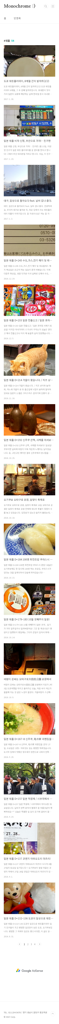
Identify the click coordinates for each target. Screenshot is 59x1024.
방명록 (17, 18)
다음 (39, 944)
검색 (45, 6)
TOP (52, 1013)
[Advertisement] (29, 970)
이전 (20, 944)
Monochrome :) (19, 6)
